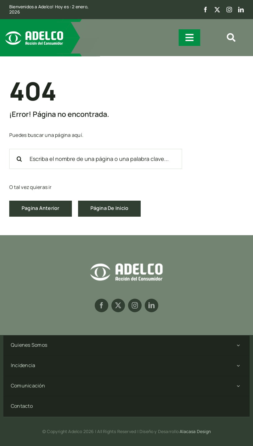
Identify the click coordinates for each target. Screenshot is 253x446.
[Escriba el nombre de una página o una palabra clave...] (95, 159)
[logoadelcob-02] (126, 262)
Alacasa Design (195, 431)
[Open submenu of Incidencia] (238, 366)
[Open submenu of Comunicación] (238, 386)
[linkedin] (241, 9)
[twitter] (217, 9)
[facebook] (205, 9)
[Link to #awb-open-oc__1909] (231, 37)
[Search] (19, 159)
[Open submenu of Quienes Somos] (238, 345)
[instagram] (229, 9)
